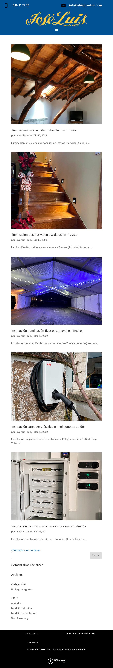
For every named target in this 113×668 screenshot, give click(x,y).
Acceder (16, 603)
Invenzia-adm (24, 135)
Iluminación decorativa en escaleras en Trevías (44, 235)
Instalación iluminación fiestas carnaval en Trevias (47, 331)
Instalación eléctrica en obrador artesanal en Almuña (48, 526)
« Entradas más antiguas (25, 550)
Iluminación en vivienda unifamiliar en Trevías (43, 130)
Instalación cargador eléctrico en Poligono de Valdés (48, 427)
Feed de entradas (21, 608)
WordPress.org (19, 618)
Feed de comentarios (23, 613)
